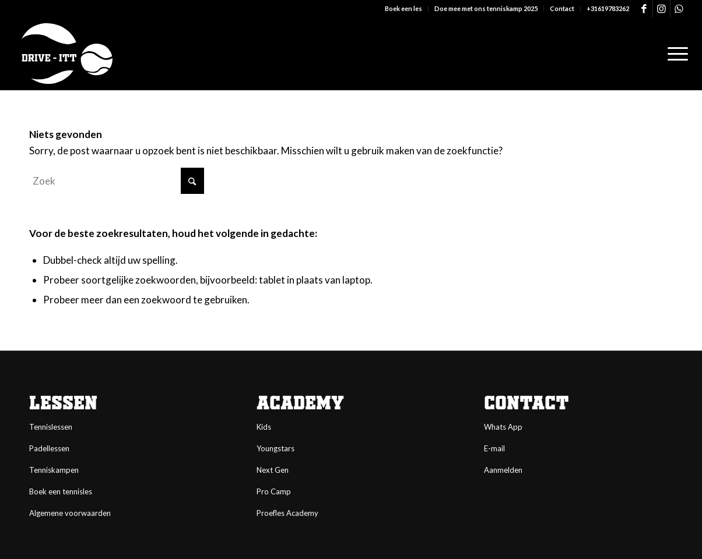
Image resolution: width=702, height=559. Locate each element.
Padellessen (49, 448)
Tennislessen (50, 426)
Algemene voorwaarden (70, 513)
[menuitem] (404, 9)
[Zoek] (116, 181)
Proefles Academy (287, 513)
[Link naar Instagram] (661, 8)
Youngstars (275, 448)
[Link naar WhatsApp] (679, 8)
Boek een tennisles (60, 491)
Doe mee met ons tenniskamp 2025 (486, 8)
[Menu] (674, 53)
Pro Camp (274, 491)
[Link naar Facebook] (644, 8)
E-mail (494, 448)
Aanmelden (503, 470)
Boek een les (403, 8)
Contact (562, 8)
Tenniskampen (54, 470)
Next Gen (273, 470)
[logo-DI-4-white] (67, 53)
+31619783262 (608, 8)
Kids (264, 426)
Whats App (503, 426)
